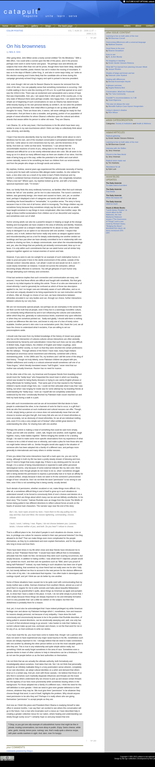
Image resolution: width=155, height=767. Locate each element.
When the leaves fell (114, 198)
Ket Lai (152, 759)
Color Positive (15, 31)
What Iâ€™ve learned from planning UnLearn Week (126, 67)
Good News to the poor (115, 48)
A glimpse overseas (114, 85)
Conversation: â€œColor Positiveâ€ (121, 92)
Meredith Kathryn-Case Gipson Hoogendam (125, 106)
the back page (65, 26)
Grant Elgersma (114, 100)
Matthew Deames (115, 44)
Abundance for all (113, 167)
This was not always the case (117, 104)
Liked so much (112, 204)
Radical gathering (113, 136)
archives (20, 26)
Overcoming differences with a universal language (126, 42)
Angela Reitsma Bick (116, 88)
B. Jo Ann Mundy (115, 57)
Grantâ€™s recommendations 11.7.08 (121, 98)
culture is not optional (146, 757)
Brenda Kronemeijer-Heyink (119, 81)
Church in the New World (116, 154)
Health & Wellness (143, 123)
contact (149, 25)
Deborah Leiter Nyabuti (117, 75)
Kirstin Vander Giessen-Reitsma (121, 63)
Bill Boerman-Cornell (116, 38)
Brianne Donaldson (116, 51)
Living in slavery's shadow (116, 110)
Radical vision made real (116, 161)
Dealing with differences (115, 79)
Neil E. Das (14, 52)
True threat (110, 191)
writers (127, 25)
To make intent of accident (116, 185)
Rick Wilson (113, 112)
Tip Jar (93, 38)
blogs (48, 26)
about (138, 25)
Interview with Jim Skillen (116, 148)
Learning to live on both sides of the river (122, 36)
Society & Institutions (124, 123)
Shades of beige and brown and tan (120, 73)
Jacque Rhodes (114, 69)
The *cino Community (116, 94)
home (5, 26)
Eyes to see (110, 54)
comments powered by (20, 751)
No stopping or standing (115, 61)
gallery (34, 26)
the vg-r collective (129, 759)
